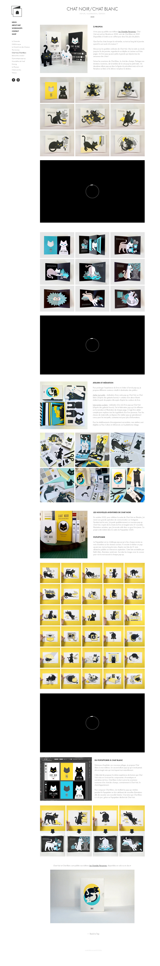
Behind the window (18, 56)
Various (14, 73)
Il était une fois (16, 70)
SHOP (14, 34)
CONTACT (15, 31)
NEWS (14, 22)
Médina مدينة (16, 44)
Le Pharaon (15, 67)
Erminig (14, 64)
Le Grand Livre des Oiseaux (21, 47)
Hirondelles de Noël (18, 61)
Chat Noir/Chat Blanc (19, 53)
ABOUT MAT (16, 25)
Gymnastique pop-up (19, 58)
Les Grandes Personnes (127, 31)
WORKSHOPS (17, 28)
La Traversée (16, 41)
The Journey (15, 50)
